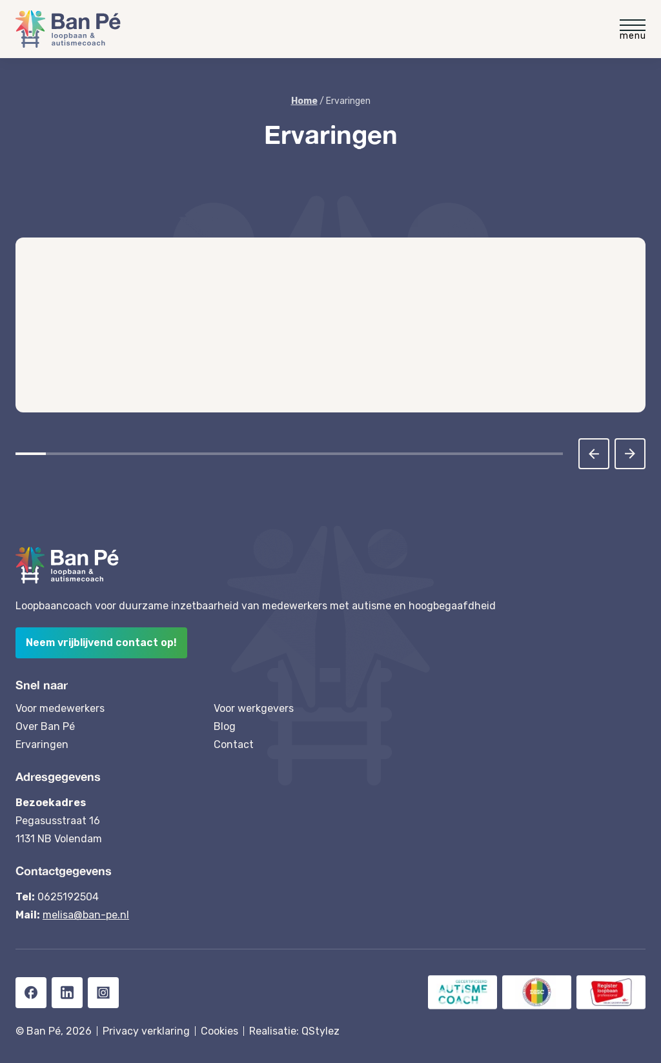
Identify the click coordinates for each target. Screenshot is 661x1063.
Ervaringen (41, 744)
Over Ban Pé (45, 726)
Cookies (219, 1031)
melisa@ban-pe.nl (86, 915)
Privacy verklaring (146, 1031)
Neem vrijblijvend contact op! (101, 642)
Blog (225, 726)
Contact (234, 744)
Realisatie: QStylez (294, 1031)
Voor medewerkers (60, 708)
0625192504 (68, 897)
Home (304, 101)
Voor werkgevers (254, 708)
